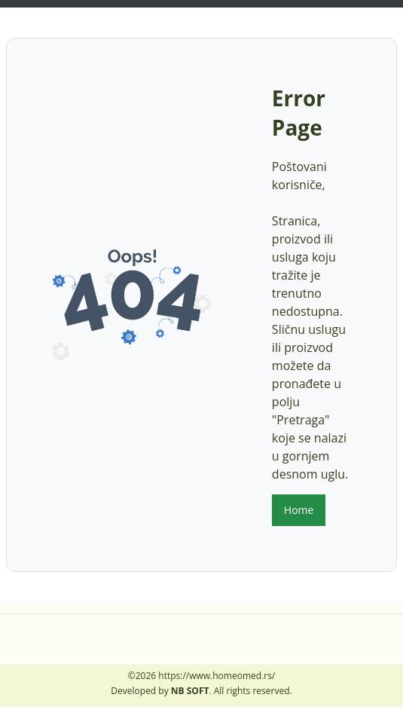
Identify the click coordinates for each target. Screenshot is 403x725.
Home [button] (299, 510)
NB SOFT (190, 690)
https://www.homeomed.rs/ (216, 675)
